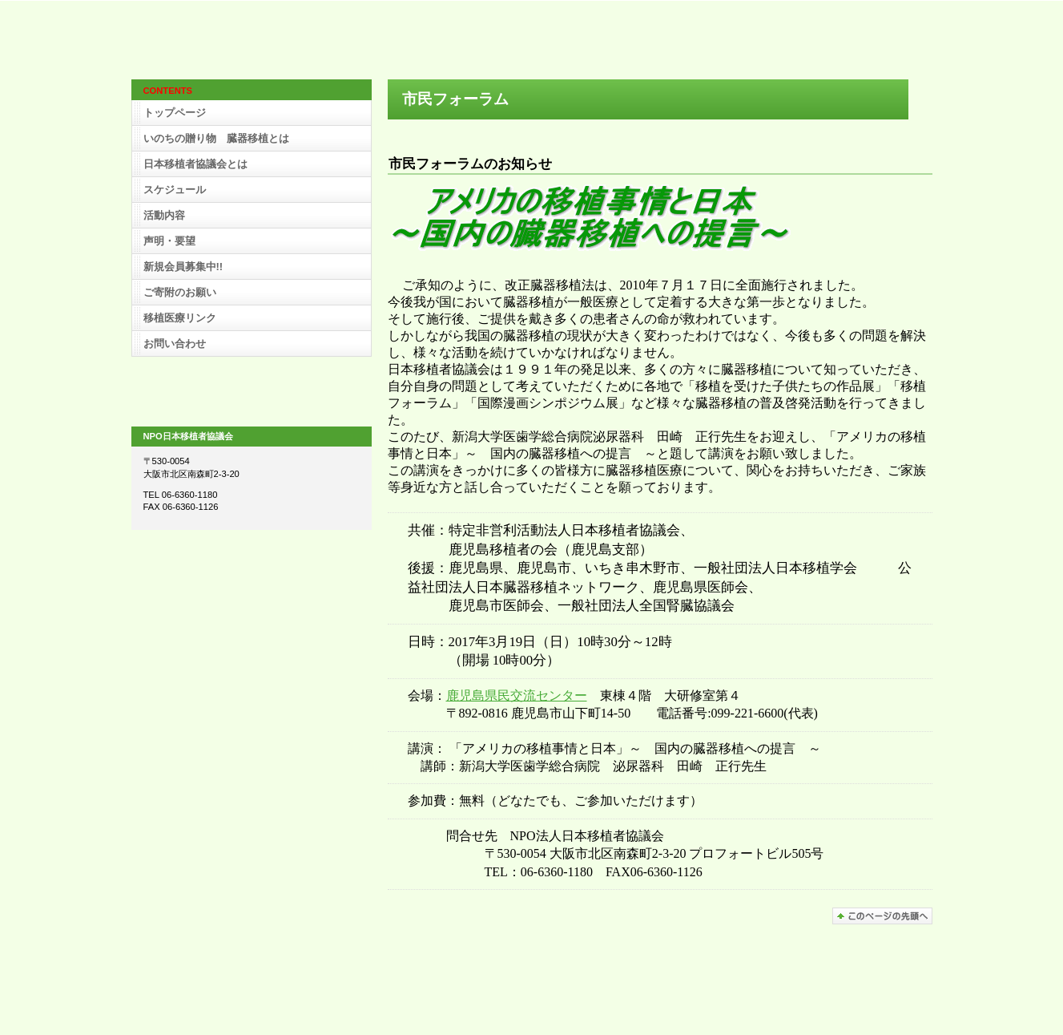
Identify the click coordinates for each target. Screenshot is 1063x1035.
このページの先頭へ (882, 916)
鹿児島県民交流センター (516, 695)
